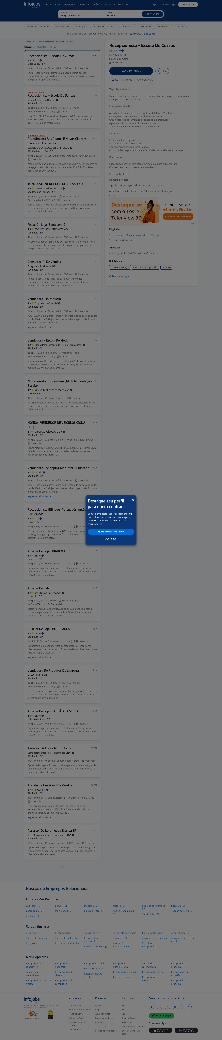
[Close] (133, 500)
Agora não (111, 538)
